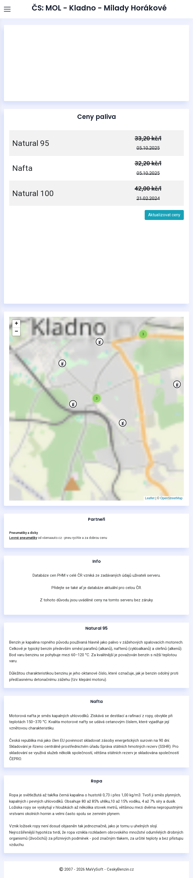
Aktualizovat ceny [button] (164, 214)
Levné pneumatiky (23, 538)
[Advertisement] (96, 63)
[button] (73, 404)
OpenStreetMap (171, 498)
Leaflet (149, 498)
